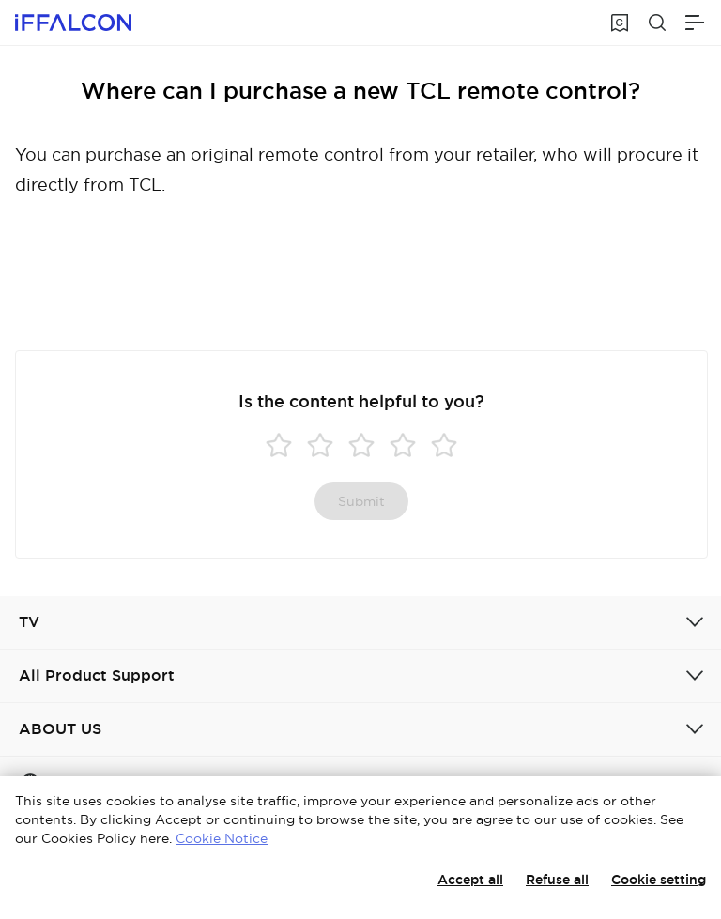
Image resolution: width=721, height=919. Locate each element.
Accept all (470, 879)
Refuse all (557, 879)
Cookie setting (658, 879)
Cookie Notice (222, 838)
